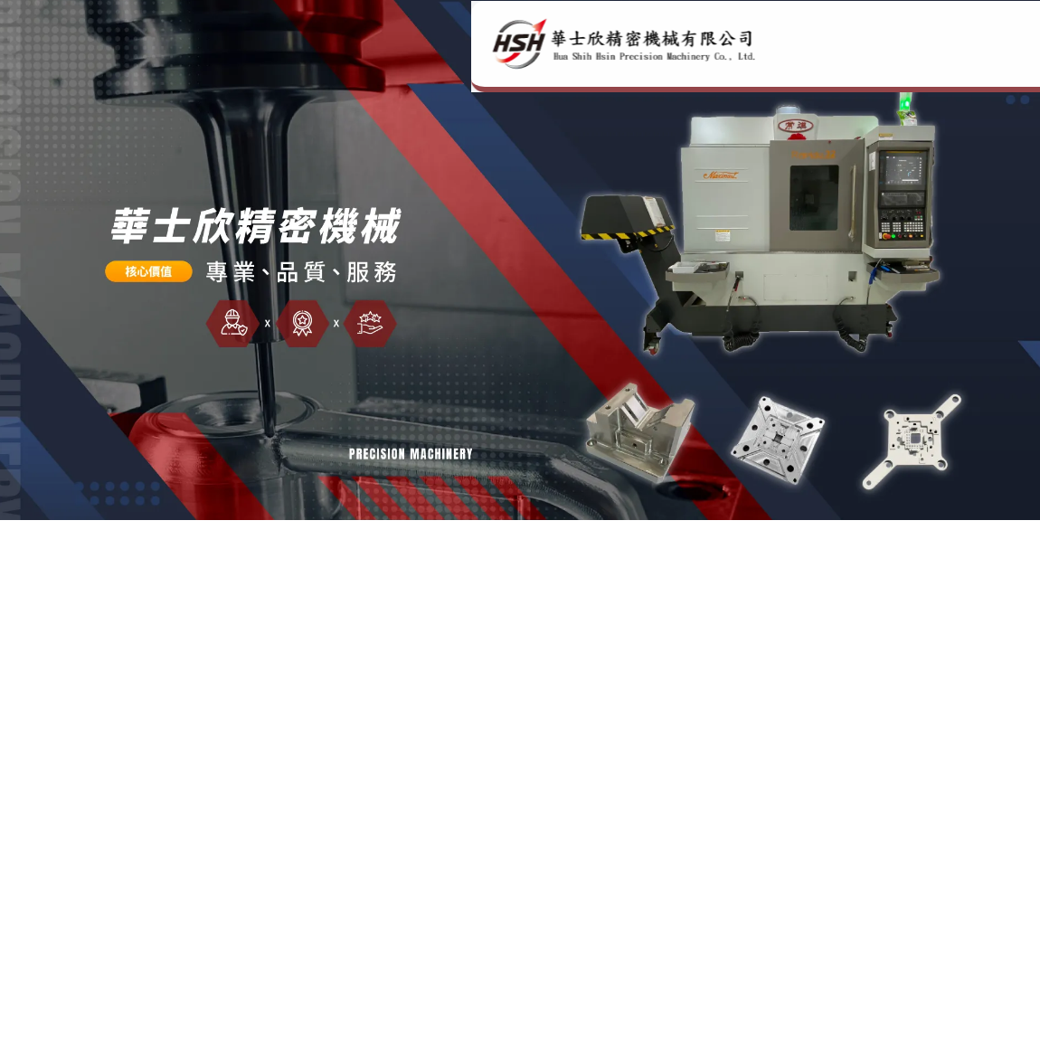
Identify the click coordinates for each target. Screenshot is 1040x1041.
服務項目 (684, 68)
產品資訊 (858, 68)
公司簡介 (598, 68)
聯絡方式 (945, 68)
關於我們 (771, 68)
